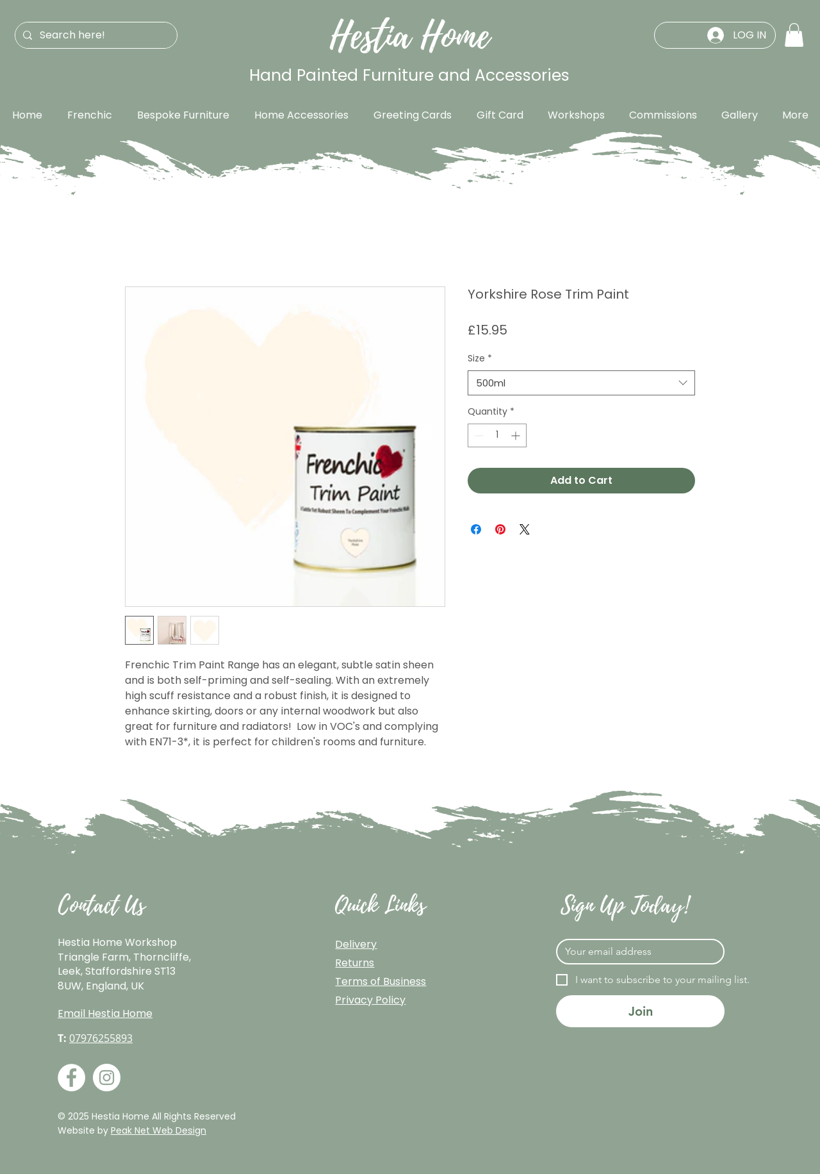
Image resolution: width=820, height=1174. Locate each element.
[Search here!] (95, 35)
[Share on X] (524, 529)
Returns (354, 962)
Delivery (356, 944)
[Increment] (517, 435)
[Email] (636, 951)
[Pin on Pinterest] (500, 529)
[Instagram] (106, 1077)
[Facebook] (71, 1077)
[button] (794, 35)
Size (480, 358)
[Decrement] (478, 435)
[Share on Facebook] (476, 529)
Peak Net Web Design (158, 1130)
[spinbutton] (497, 435)
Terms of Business (380, 981)
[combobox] (581, 382)
